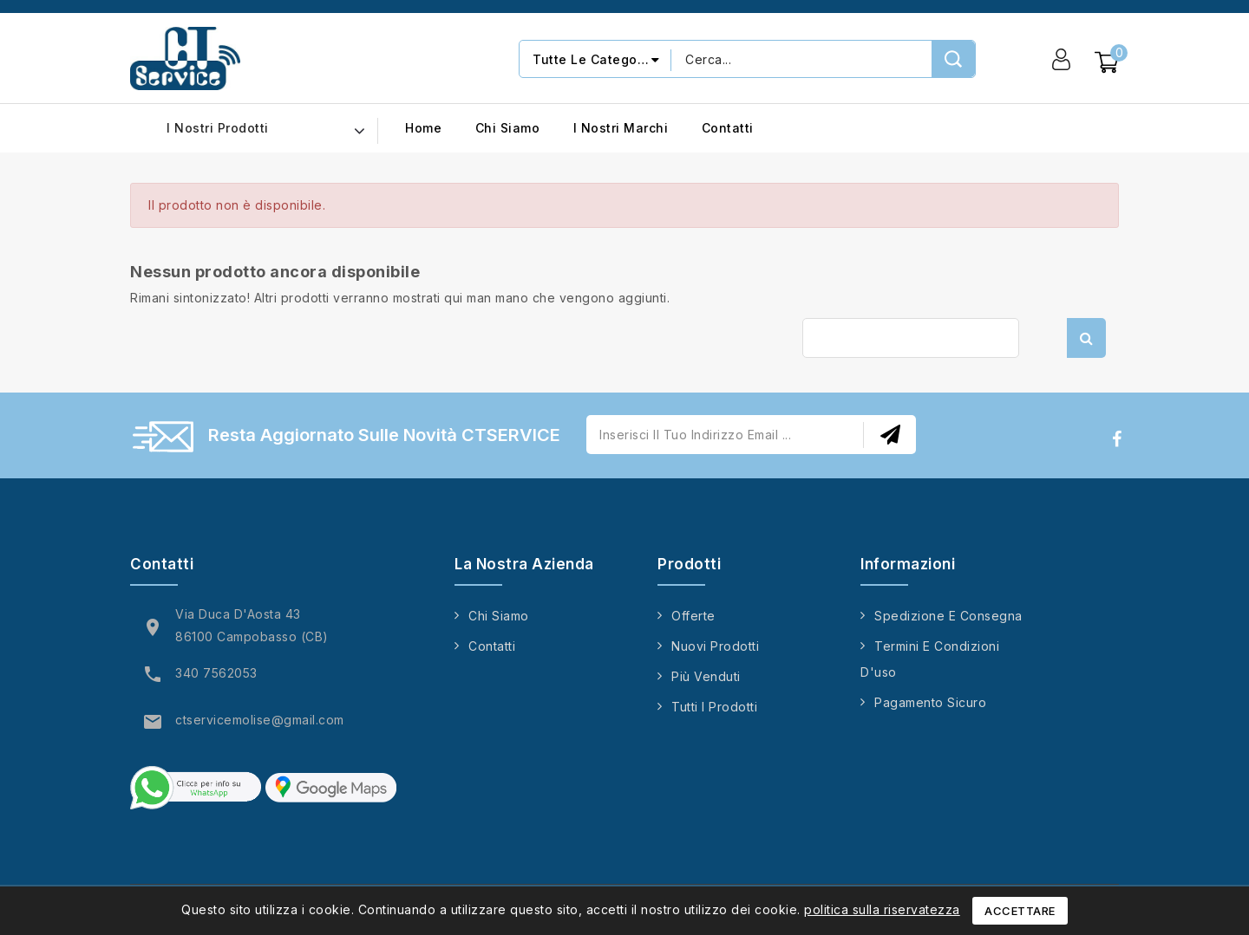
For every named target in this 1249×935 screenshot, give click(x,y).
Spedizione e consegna (948, 615)
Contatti (728, 127)
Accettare (1020, 911)
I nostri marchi (621, 127)
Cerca (1086, 338)
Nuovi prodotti (715, 646)
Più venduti (706, 676)
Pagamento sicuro (930, 702)
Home (423, 127)
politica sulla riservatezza (882, 909)
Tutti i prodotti (714, 706)
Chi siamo (507, 127)
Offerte (693, 615)
